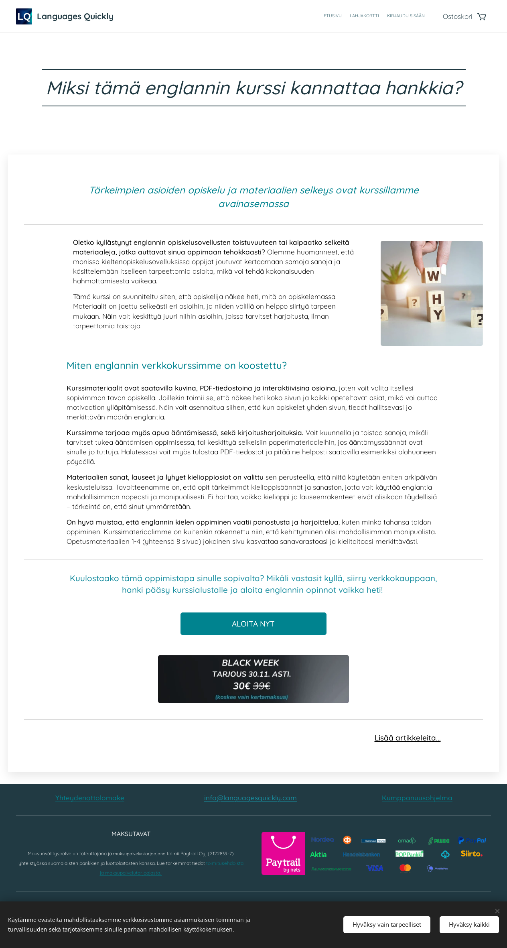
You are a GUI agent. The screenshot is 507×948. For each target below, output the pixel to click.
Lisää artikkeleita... (408, 738)
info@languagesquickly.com (250, 797)
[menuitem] (410, 16)
